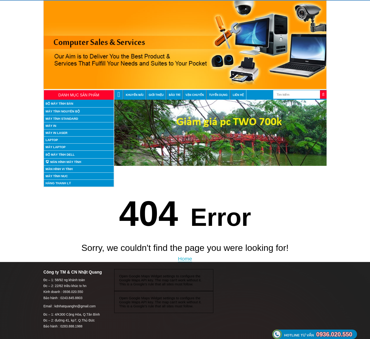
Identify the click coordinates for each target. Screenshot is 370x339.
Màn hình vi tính (59, 169)
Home (185, 259)
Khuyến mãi (134, 95)
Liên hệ (238, 95)
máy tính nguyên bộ (63, 111)
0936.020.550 (318, 334)
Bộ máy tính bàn (59, 103)
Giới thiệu (156, 95)
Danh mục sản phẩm (78, 95)
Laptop (52, 140)
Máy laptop (56, 147)
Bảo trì (174, 95)
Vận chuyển (194, 95)
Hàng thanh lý (58, 183)
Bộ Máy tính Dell (60, 154)
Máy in (51, 126)
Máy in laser (56, 133)
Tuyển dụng (218, 95)
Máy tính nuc (57, 176)
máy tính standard (62, 118)
